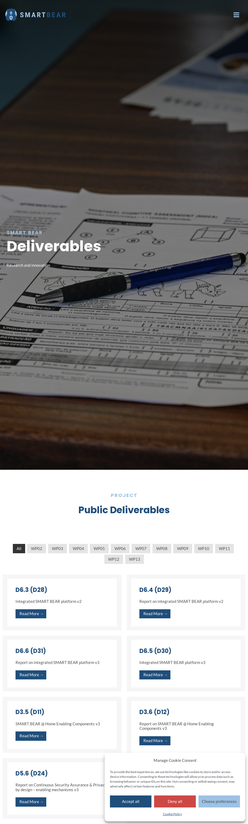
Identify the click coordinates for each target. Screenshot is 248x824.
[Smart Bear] (37, 14)
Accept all (130, 801)
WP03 (57, 548)
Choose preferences (219, 801)
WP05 (99, 548)
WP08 (161, 548)
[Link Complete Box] (62, 602)
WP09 (182, 548)
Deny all (175, 801)
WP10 (203, 548)
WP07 (141, 548)
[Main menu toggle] (236, 15)
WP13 (134, 559)
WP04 (78, 548)
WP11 (224, 548)
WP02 (36, 548)
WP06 (120, 548)
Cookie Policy (172, 814)
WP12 (113, 559)
